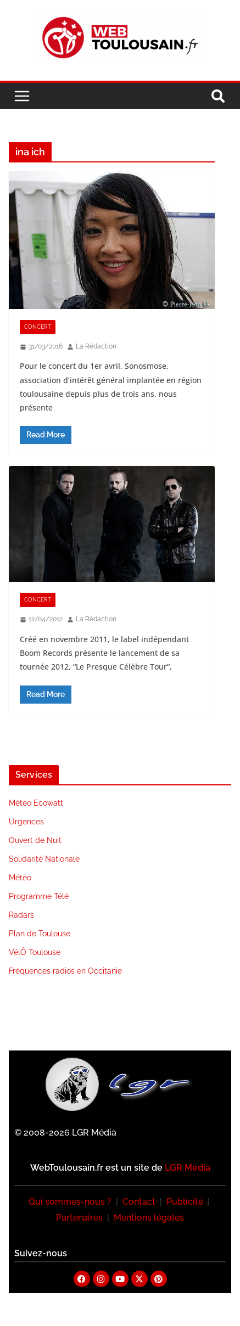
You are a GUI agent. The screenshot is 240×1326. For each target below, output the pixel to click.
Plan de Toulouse (39, 933)
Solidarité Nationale (44, 859)
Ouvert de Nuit (35, 840)
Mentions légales (149, 1217)
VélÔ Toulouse (34, 952)
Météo (20, 877)
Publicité (184, 1201)
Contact (138, 1201)
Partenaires (79, 1217)
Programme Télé (39, 896)
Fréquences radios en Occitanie (65, 971)
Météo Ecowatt (36, 803)
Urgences (26, 821)
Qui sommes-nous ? (70, 1201)
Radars (21, 915)
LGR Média (187, 1167)
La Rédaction (96, 346)
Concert (37, 327)
